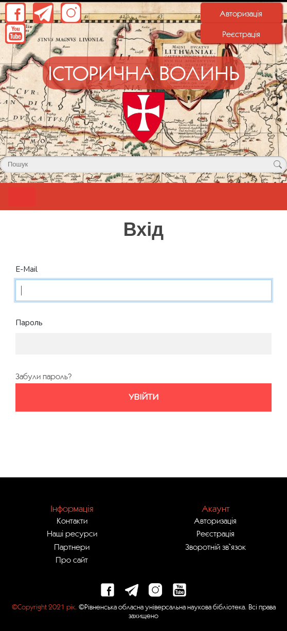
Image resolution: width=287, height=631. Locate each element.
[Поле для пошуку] (143, 164)
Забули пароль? (43, 376)
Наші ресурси (72, 533)
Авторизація (241, 13)
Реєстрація (241, 34)
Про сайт (72, 559)
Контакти (72, 520)
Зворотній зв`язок (215, 546)
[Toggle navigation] (21, 196)
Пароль (29, 323)
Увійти (143, 397)
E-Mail (26, 269)
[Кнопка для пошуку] (277, 164)
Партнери (71, 546)
